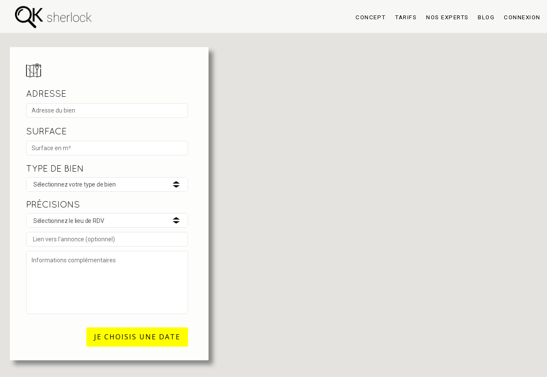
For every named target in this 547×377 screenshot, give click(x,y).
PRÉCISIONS (53, 204)
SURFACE (46, 131)
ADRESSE (46, 94)
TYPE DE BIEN (55, 168)
